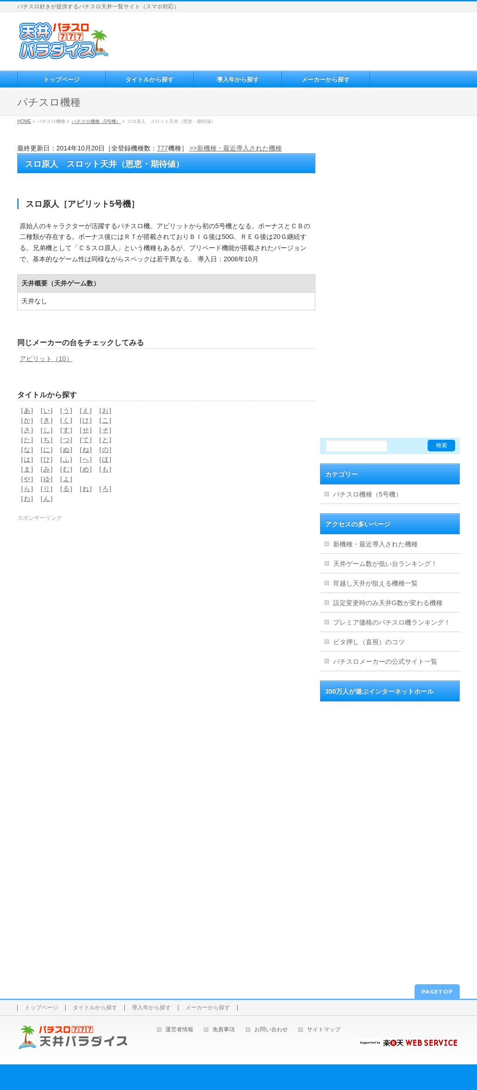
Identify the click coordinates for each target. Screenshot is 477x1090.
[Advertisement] (285, 40)
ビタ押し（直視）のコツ (369, 642)
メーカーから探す (207, 1008)
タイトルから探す (95, 1008)
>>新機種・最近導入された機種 (236, 148)
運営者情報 (179, 1030)
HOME (24, 121)
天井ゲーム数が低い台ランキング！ (385, 563)
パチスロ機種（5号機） (96, 121)
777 (162, 148)
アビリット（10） (46, 358)
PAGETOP (437, 991)
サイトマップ (324, 1030)
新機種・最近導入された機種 (375, 544)
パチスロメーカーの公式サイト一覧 (385, 661)
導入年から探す (151, 1008)
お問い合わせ (271, 1030)
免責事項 (223, 1030)
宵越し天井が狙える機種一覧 (375, 583)
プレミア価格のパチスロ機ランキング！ (391, 622)
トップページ (41, 1008)
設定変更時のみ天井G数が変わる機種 (388, 602)
